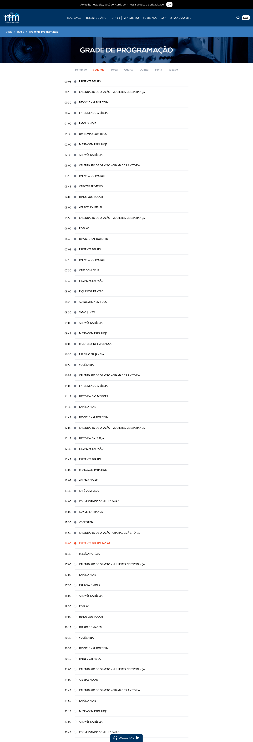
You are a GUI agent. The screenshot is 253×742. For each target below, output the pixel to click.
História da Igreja (91, 438)
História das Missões (93, 396)
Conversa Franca (91, 512)
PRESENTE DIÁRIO (95, 18)
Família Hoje (87, 123)
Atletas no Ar (88, 480)
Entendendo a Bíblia (93, 113)
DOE (245, 18)
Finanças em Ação (91, 281)
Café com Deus (89, 270)
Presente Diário (90, 81)
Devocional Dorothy (93, 102)
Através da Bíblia (90, 155)
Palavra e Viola (89, 585)
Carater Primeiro (91, 186)
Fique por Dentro (91, 291)
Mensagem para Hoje (93, 144)
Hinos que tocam (91, 197)
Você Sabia (86, 365)
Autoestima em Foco (93, 302)
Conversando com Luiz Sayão (99, 501)
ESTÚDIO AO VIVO (181, 18)
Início (9, 31)
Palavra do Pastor (92, 176)
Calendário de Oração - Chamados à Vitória (109, 165)
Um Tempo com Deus (93, 134)
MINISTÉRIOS (131, 18)
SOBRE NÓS (150, 18)
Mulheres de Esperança (95, 344)
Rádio (20, 31)
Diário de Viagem (90, 627)
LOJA (163, 18)
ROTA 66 (115, 18)
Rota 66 (84, 228)
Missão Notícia (89, 553)
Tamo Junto (87, 312)
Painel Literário (90, 658)
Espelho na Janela (91, 354)
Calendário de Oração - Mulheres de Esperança (112, 92)
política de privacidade (150, 4)
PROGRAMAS (73, 18)
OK (169, 4)
